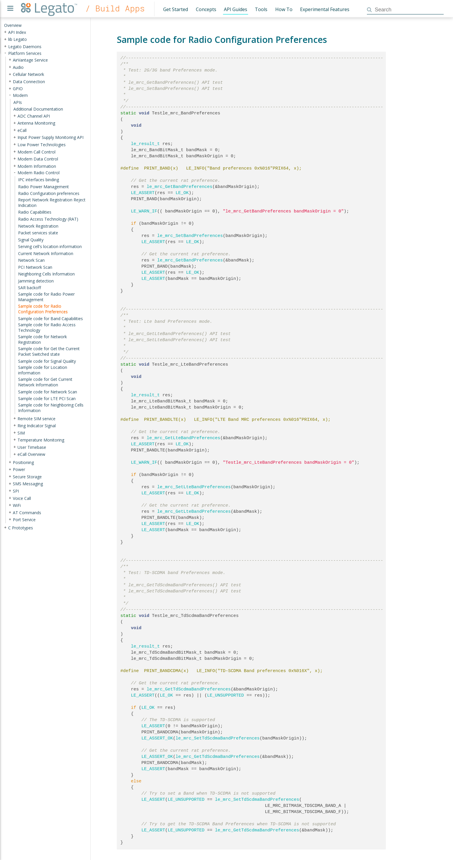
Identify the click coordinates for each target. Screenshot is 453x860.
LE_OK (182, 193)
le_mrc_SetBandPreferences (190, 236)
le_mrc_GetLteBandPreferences (183, 438)
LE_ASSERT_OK (157, 738)
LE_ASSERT (143, 193)
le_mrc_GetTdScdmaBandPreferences (189, 689)
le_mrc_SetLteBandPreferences (194, 487)
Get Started (175, 9)
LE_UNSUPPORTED (225, 695)
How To (283, 9)
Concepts (206, 9)
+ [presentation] (5, 32)
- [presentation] (5, 53)
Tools (261, 9)
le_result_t (145, 144)
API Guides (235, 9)
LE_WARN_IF (144, 211)
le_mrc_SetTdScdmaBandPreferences (218, 738)
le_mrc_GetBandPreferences (179, 187)
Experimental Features (324, 9)
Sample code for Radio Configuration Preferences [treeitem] (43, 308)
